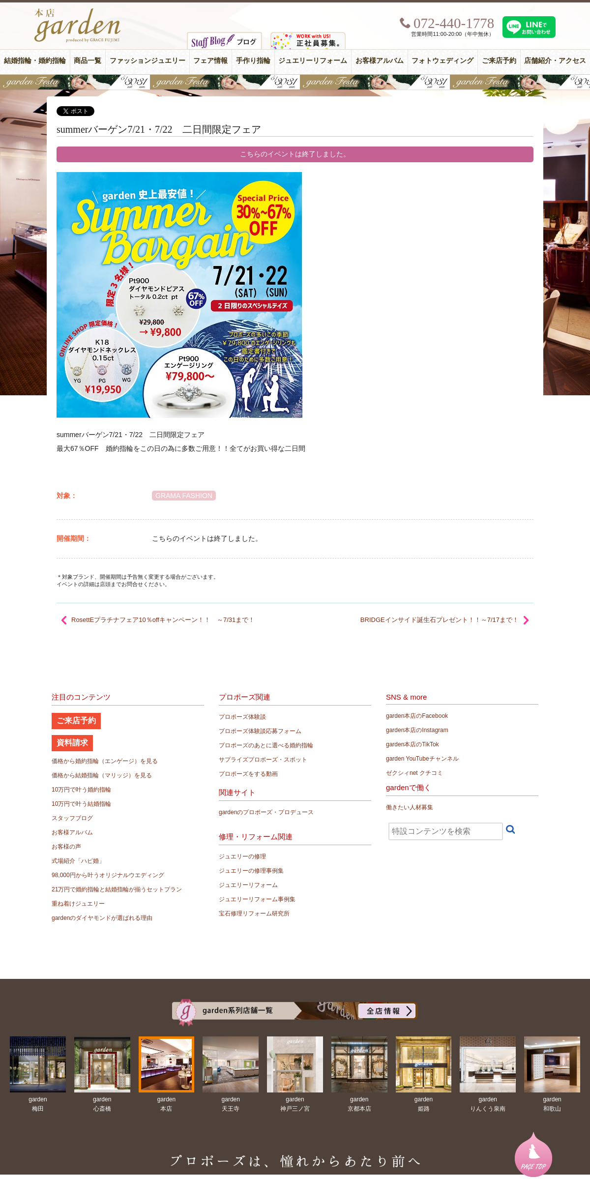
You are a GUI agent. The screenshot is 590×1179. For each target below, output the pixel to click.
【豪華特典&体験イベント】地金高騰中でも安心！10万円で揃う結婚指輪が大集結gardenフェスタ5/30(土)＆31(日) (295, 82)
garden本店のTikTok (412, 744)
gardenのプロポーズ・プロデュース (266, 812)
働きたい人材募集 (409, 807)
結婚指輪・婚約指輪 (35, 60)
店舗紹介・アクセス (555, 60)
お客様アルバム (379, 60)
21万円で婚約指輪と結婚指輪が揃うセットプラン (117, 889)
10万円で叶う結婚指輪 (81, 803)
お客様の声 (66, 846)
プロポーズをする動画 (248, 773)
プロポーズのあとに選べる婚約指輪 (266, 745)
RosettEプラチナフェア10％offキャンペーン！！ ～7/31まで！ (163, 619)
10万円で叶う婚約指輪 (81, 789)
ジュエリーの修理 (242, 856)
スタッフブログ (72, 818)
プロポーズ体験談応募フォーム (260, 731)
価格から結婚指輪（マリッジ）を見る (102, 775)
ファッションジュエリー (147, 60)
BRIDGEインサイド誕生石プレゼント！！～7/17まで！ (439, 619)
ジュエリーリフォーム (312, 60)
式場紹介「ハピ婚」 (78, 860)
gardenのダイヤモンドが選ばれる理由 (102, 917)
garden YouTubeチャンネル (422, 758)
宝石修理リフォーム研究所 (254, 913)
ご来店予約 (499, 60)
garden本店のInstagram (417, 730)
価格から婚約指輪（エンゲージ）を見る (105, 761)
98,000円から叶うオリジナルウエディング (108, 875)
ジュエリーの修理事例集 (251, 870)
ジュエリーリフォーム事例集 (257, 899)
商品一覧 (87, 60)
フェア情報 (210, 60)
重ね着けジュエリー (78, 903)
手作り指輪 (253, 60)
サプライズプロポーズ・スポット (263, 759)
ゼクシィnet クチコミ (414, 772)
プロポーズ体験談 (242, 716)
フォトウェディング (442, 60)
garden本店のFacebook (417, 715)
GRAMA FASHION (183, 496)
